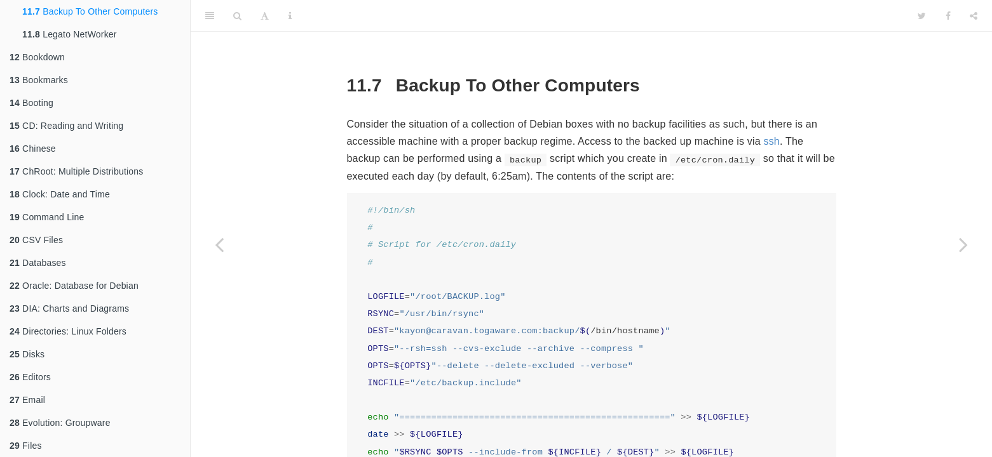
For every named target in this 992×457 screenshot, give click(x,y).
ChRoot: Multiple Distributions (76, 171)
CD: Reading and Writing (66, 126)
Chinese (33, 148)
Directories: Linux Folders (68, 331)
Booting (31, 103)
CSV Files (36, 240)
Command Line (47, 217)
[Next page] (963, 244)
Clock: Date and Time (60, 194)
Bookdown (37, 57)
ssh (771, 141)
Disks (27, 354)
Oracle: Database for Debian (74, 286)
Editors (30, 377)
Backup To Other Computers (90, 11)
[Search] (237, 16)
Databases (38, 263)
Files (26, 445)
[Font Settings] (264, 16)
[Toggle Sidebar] (210, 16)
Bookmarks (39, 80)
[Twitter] (921, 16)
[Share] (973, 16)
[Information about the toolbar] (290, 16)
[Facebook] (948, 16)
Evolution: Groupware (60, 423)
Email (27, 400)
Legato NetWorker (69, 34)
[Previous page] (219, 244)
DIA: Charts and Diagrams (69, 308)
